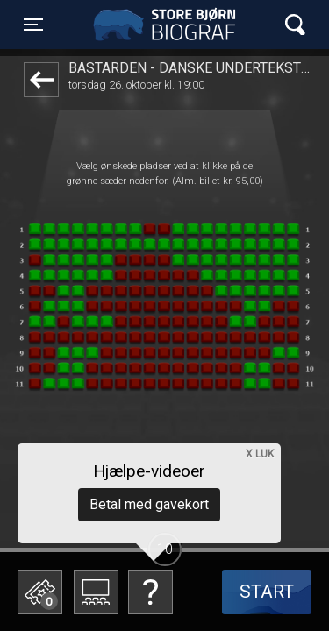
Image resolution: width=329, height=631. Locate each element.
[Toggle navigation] (33, 24)
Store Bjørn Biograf (168, 24)
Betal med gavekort (149, 504)
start (267, 591)
